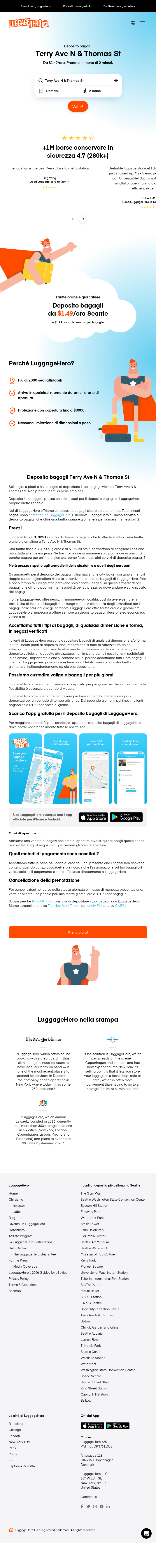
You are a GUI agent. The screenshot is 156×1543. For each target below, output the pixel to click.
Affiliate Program (21, 1236)
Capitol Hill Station (94, 1394)
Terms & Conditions (23, 1284)
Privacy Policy (18, 1278)
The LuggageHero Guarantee (34, 1254)
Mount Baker (90, 1291)
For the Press (18, 1260)
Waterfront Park (92, 1217)
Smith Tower (90, 1224)
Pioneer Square (92, 1266)
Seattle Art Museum (95, 1242)
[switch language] (133, 23)
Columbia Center (93, 1236)
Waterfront (88, 1364)
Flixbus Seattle (91, 1303)
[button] (146, 1533)
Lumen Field (89, 1339)
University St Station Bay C (100, 1309)
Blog (12, 1217)
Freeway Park (90, 1211)
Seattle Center (91, 1351)
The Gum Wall (91, 1193)
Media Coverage (25, 1266)
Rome (13, 1454)
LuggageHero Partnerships (32, 1242)
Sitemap (15, 1291)
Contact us (89, 1496)
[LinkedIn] (108, 1506)
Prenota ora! (78, 932)
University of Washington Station (104, 1272)
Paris (12, 1448)
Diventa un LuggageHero (27, 1224)
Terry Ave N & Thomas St (99, 1315)
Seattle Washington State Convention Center (113, 1199)
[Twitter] (88, 1506)
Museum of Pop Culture (98, 1254)
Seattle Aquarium (93, 1333)
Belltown (87, 1400)
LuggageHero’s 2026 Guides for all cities (38, 1272)
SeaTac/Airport (92, 1284)
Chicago (15, 1430)
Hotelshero (17, 1230)
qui (54, 845)
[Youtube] (101, 1506)
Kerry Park (88, 1260)
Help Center (17, 1248)
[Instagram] (95, 1506)
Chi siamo (16, 1199)
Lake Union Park (92, 1230)
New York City (19, 1442)
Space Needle (91, 1376)
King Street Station (94, 1388)
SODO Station (91, 1297)
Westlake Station (93, 1358)
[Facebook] (81, 1506)
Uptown (86, 1321)
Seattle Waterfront (94, 1248)
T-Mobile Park (91, 1345)
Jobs (17, 1211)
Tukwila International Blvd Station (105, 1278)
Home (13, 1193)
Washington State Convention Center (108, 1370)
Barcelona (16, 1423)
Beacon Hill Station (94, 1205)
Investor (19, 1205)
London (14, 1436)
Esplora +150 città (22, 1466)
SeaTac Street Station (96, 1382)
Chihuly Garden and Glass (99, 1327)
